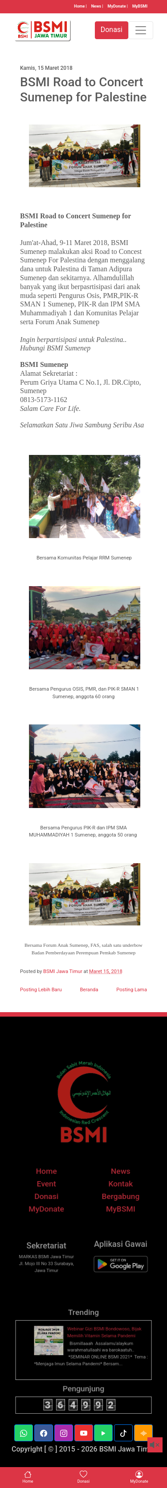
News (116, 1184)
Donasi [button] (111, 29)
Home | (80, 6)
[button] (23, 1432)
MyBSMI (139, 6)
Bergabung (117, 1207)
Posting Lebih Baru (41, 990)
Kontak (116, 1195)
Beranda (89, 990)
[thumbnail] (53, 1353)
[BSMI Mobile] (116, 1274)
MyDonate (50, 1218)
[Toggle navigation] (140, 30)
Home (50, 1184)
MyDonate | (118, 6)
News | (97, 6)
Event (50, 1195)
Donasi (50, 1207)
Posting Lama (131, 990)
